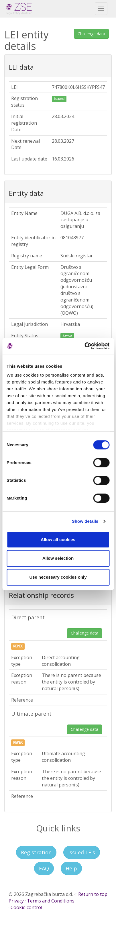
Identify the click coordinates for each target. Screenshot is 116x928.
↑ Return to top (91, 894)
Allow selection (58, 558)
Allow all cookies (58, 539)
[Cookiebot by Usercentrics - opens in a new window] (84, 346)
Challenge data (91, 33)
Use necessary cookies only (57, 577)
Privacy (16, 901)
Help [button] (71, 868)
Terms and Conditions (50, 901)
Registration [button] (36, 852)
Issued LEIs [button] (81, 852)
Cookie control (26, 907)
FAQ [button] (44, 868)
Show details (85, 521)
